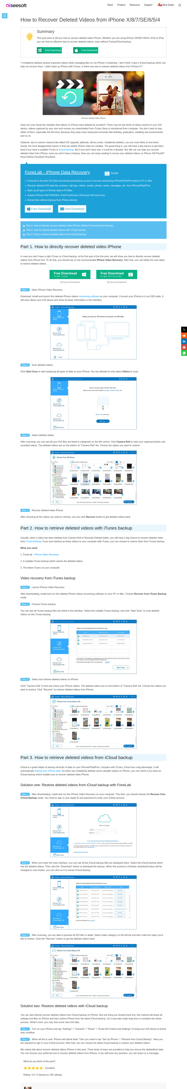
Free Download (53, 50)
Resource (135, 5)
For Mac (114, 173)
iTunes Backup (33, 541)
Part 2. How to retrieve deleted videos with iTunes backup (56, 230)
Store (110, 5)
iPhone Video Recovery (46, 554)
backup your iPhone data (48, 771)
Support (148, 5)
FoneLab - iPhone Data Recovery (57, 172)
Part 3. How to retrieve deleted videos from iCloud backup (56, 234)
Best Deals (168, 5)
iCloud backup (66, 149)
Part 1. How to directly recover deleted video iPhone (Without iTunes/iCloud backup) (69, 225)
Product (121, 5)
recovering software (89, 296)
